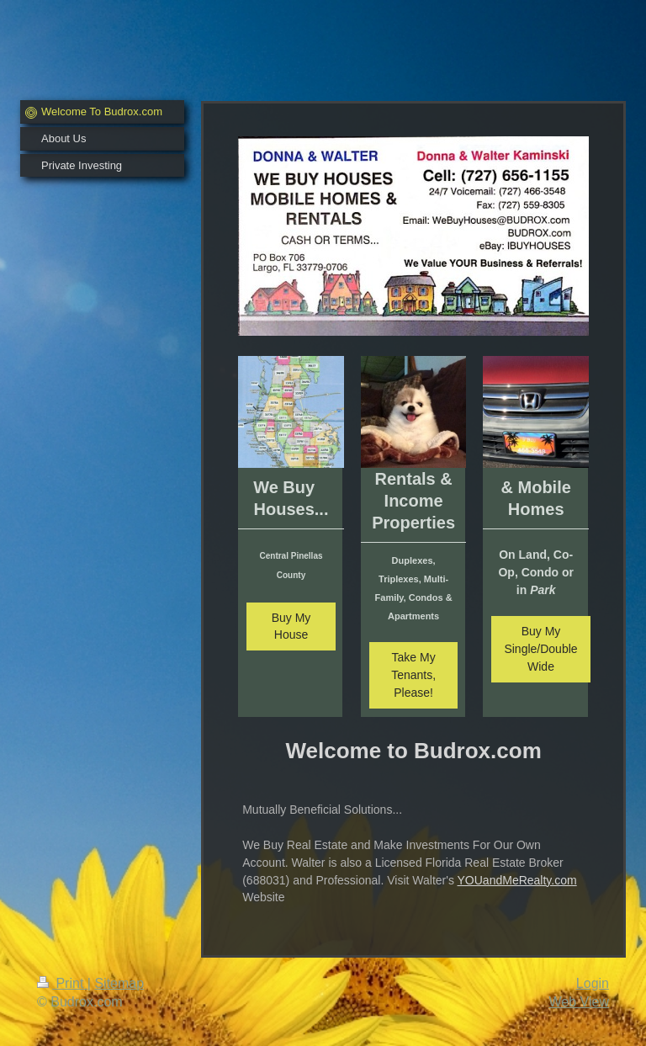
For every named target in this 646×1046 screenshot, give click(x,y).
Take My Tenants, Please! (413, 674)
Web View (579, 1002)
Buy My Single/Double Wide (540, 648)
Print (62, 983)
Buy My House (291, 626)
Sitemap (119, 983)
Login (592, 983)
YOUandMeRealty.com (517, 880)
